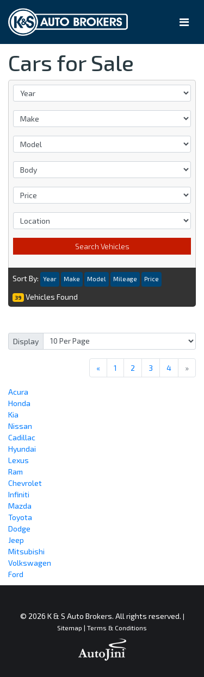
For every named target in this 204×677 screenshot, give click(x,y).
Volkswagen (29, 562)
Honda (19, 403)
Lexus (18, 460)
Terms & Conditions (117, 627)
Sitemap (69, 627)
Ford (15, 574)
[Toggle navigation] (184, 22)
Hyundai (22, 448)
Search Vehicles (102, 246)
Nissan (20, 426)
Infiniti (18, 494)
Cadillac (21, 437)
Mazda (20, 505)
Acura (18, 391)
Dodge (19, 528)
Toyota (20, 517)
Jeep (16, 540)
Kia (13, 414)
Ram (15, 471)
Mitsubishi (26, 551)
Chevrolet (25, 483)
